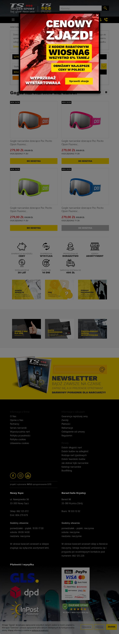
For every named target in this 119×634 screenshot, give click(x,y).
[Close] (97, 15)
